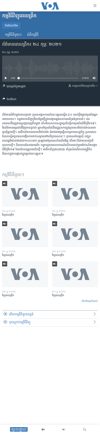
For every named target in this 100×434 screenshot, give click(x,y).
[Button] (9, 99)
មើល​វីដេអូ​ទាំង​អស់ (90, 301)
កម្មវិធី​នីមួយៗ (13, 35)
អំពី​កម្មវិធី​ (33, 35)
